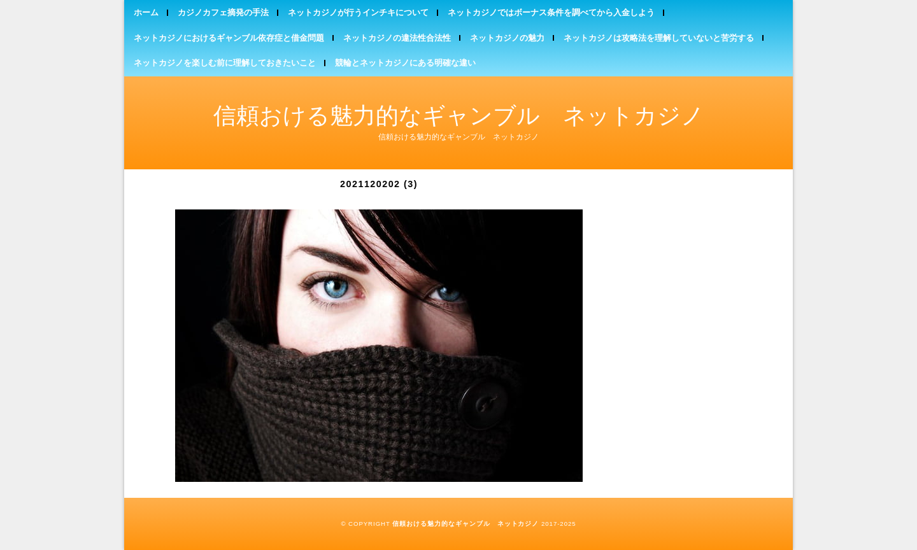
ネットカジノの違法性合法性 (397, 38)
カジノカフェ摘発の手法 (223, 12)
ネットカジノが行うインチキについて (358, 12)
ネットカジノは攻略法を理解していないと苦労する (659, 38)
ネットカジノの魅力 (507, 38)
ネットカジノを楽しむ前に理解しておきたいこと (225, 62)
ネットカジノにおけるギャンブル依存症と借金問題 (229, 38)
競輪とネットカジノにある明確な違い (405, 62)
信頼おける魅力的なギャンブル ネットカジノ (458, 115)
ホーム (146, 12)
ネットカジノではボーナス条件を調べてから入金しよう (551, 12)
